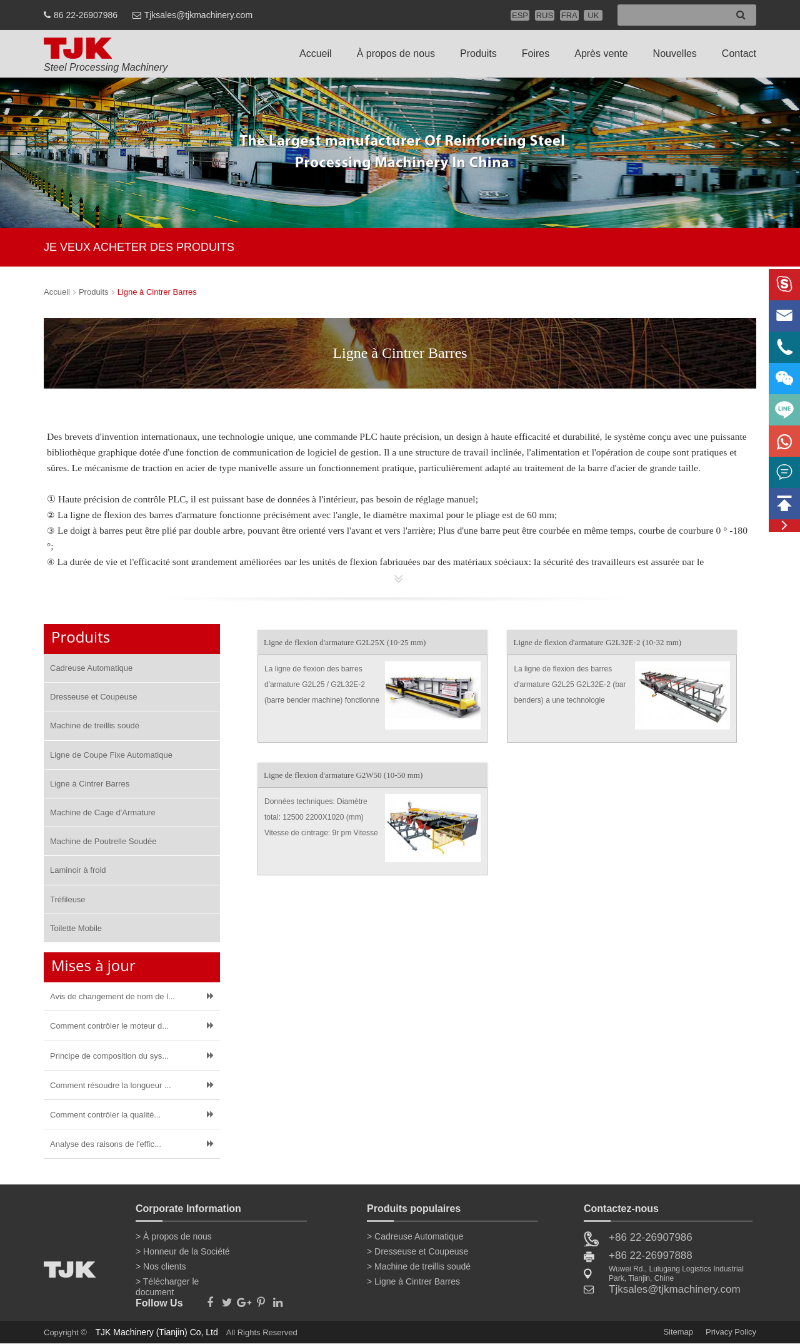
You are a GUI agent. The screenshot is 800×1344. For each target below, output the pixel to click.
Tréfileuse (68, 899)
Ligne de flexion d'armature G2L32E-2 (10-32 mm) (597, 642)
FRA (569, 15)
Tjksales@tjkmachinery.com (198, 15)
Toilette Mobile (76, 928)
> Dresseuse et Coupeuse (417, 1251)
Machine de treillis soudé (94, 725)
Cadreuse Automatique (91, 668)
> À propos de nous (174, 1236)
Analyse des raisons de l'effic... (105, 1144)
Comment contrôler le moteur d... (109, 1026)
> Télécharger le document (167, 1283)
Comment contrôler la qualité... (105, 1114)
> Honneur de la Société (183, 1251)
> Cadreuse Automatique (415, 1236)
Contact (739, 53)
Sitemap (678, 1331)
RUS (544, 15)
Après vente (601, 53)
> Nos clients (161, 1266)
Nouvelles (675, 53)
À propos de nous (396, 53)
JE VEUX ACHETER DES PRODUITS (139, 247)
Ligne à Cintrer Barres (157, 292)
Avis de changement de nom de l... (112, 996)
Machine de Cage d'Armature (103, 812)
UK (593, 15)
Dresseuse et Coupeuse (93, 696)
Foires (535, 53)
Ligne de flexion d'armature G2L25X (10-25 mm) (345, 642)
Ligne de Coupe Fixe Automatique (111, 755)
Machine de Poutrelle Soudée (103, 841)
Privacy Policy (731, 1331)
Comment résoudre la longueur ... (110, 1085)
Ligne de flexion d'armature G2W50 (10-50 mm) (343, 775)
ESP (520, 15)
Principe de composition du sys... (109, 1056)
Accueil (315, 53)
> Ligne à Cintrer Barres (413, 1281)
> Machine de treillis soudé (419, 1266)
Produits (478, 53)
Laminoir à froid (78, 870)
